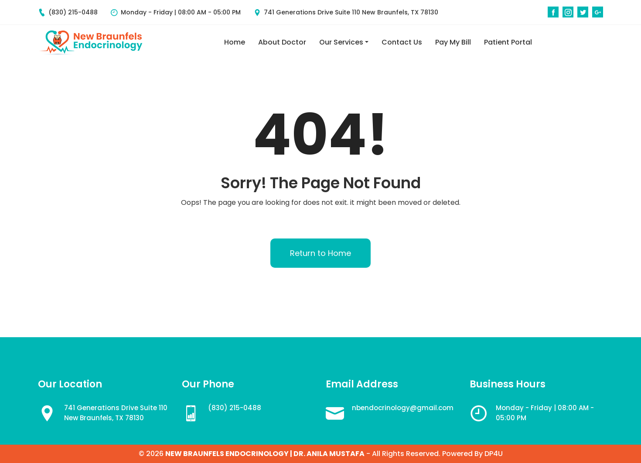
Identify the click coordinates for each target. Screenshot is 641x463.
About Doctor (282, 42)
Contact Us (402, 42)
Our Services (341, 42)
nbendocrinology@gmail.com (402, 407)
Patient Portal (508, 42)
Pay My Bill (453, 42)
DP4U (493, 454)
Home (234, 42)
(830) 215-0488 (68, 12)
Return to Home (320, 253)
